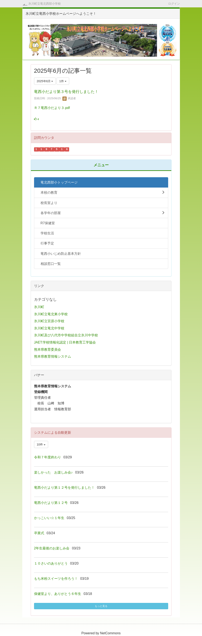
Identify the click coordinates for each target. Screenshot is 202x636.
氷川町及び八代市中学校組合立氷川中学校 (66, 335)
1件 (62, 81)
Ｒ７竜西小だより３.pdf (52, 108)
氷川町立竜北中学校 (49, 328)
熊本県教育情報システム (52, 356)
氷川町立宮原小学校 (49, 321)
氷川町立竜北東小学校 (51, 314)
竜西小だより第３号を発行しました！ (66, 92)
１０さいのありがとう (51, 563)
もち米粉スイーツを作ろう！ (56, 578)
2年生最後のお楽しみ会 (52, 548)
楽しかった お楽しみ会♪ (53, 472)
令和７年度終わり (47, 457)
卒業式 (39, 533)
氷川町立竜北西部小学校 (44, 3)
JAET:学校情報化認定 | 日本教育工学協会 (65, 342)
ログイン (174, 3)
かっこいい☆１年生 (49, 518)
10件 (41, 444)
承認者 (69, 98)
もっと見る (101, 606)
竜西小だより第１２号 (51, 503)
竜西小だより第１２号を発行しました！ (64, 487)
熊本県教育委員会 (47, 349)
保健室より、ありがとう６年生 (57, 594)
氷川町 (39, 307)
